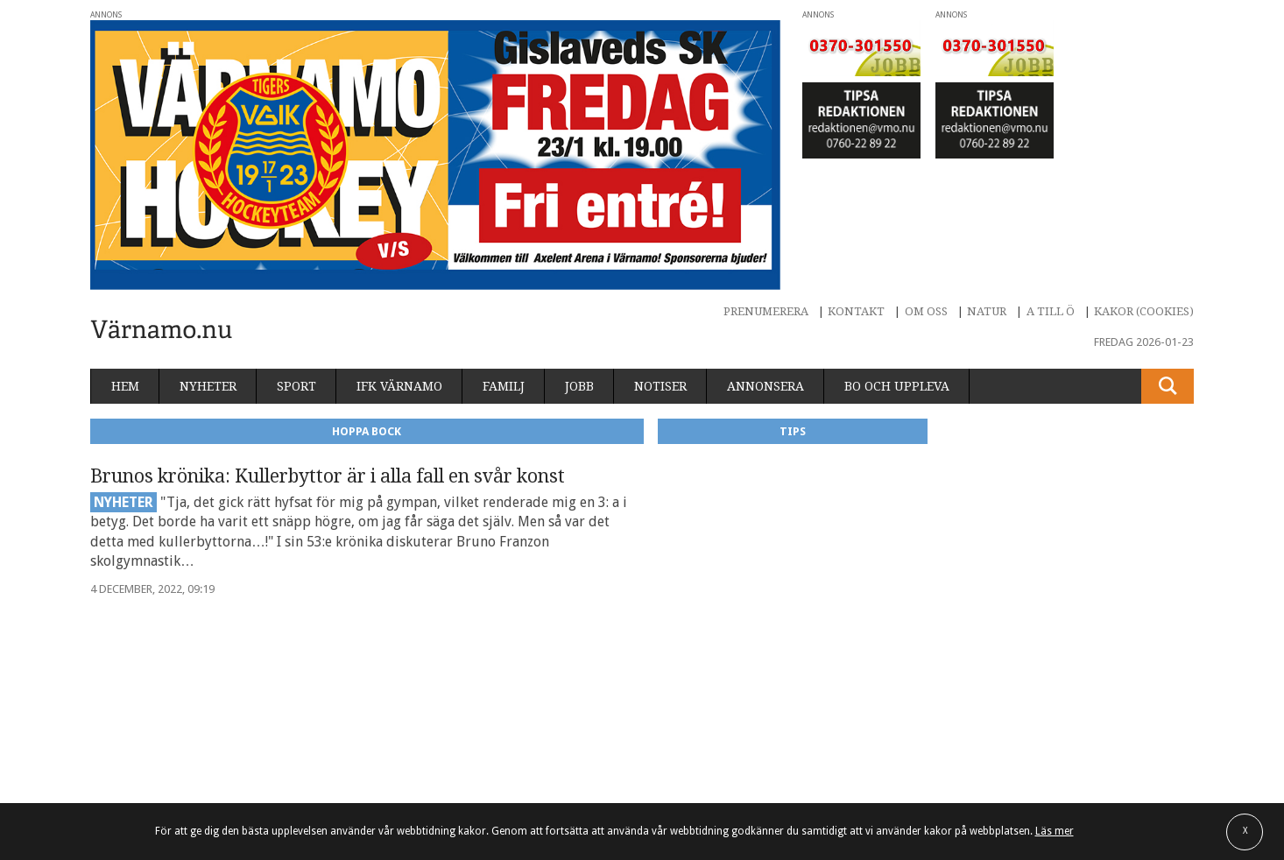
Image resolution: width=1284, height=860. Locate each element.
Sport (296, 386)
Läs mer (1054, 831)
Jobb (579, 386)
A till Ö (1050, 311)
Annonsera (765, 386)
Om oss (926, 311)
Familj (504, 386)
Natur (986, 311)
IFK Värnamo (399, 386)
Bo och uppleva (896, 386)
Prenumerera (765, 311)
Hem (125, 386)
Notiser (660, 386)
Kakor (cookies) (1144, 311)
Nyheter (208, 386)
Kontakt (856, 311)
